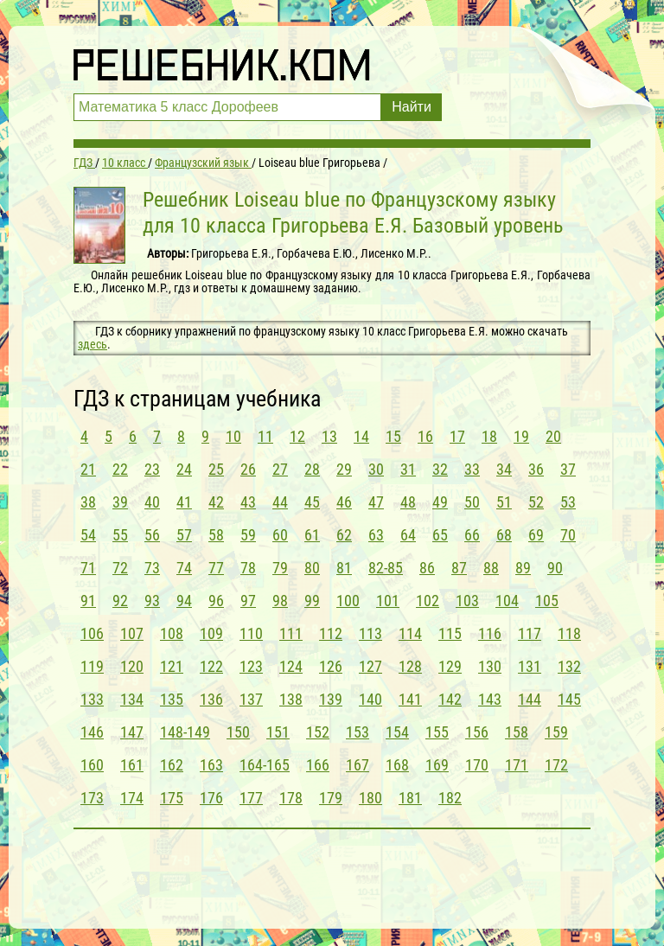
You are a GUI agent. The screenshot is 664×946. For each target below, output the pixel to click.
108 (171, 633)
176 (211, 798)
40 (152, 502)
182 (450, 798)
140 (370, 699)
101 (387, 600)
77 (216, 568)
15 (393, 436)
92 (120, 600)
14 (361, 436)
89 (523, 568)
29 (344, 469)
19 (521, 436)
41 (184, 502)
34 (504, 469)
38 (88, 502)
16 (425, 436)
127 (370, 666)
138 (291, 699)
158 (516, 732)
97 (248, 600)
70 (568, 535)
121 (171, 666)
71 (88, 568)
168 (397, 765)
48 (408, 502)
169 (437, 765)
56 (152, 535)
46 (344, 502)
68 (504, 535)
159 (556, 732)
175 (171, 798)
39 (120, 502)
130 (489, 666)
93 (152, 600)
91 (88, 600)
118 (569, 633)
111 (291, 633)
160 (92, 765)
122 (211, 666)
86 (427, 568)
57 (184, 535)
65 (440, 535)
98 (280, 600)
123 (251, 666)
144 (529, 699)
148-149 (185, 732)
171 (516, 765)
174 (132, 798)
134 (132, 699)
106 (92, 633)
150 (238, 732)
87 (459, 568)
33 (472, 469)
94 (184, 600)
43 (248, 502)
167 (357, 765)
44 (280, 502)
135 (171, 699)
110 (251, 633)
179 (330, 798)
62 (344, 535)
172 (556, 765)
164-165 (264, 765)
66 (472, 535)
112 (330, 633)
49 (440, 502)
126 (330, 666)
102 (427, 600)
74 (184, 568)
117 (529, 633)
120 (132, 666)
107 (132, 633)
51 (504, 502)
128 (410, 666)
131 (529, 666)
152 (317, 732)
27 (280, 469)
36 (536, 469)
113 (370, 633)
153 (357, 732)
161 (132, 765)
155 (437, 732)
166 (317, 765)
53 (568, 502)
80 (312, 568)
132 (569, 666)
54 (88, 535)
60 (280, 535)
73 (152, 568)
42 (216, 502)
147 (132, 732)
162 (171, 765)
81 (344, 568)
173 (92, 798)
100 (348, 600)
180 (370, 798)
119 (92, 666)
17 (457, 436)
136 (211, 699)
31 (408, 469)
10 (233, 436)
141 (410, 699)
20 (553, 436)
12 (297, 436)
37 (568, 469)
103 (467, 600)
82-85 (385, 568)
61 (312, 535)
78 (248, 568)
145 (569, 699)
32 (440, 469)
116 (489, 633)
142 (450, 699)
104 (507, 600)
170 (476, 765)
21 (88, 469)
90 (555, 568)
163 (211, 765)
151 (278, 732)
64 (408, 535)
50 (472, 502)
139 (330, 699)
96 (216, 600)
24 (184, 469)
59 (248, 535)
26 (248, 469)
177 (251, 798)
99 (312, 600)
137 (251, 699)
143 (489, 699)
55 (120, 535)
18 (489, 436)
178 (291, 798)
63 (376, 535)
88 (491, 568)
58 (216, 535)
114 (410, 633)
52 (536, 502)
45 (312, 502)
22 (120, 469)
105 (547, 600)
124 (291, 666)
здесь (92, 344)
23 (152, 469)
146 (92, 732)
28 (312, 469)
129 (450, 666)
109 (211, 633)
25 (216, 469)
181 (410, 798)
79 (280, 568)
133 (92, 699)
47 (376, 502)
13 (329, 436)
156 (476, 732)
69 (536, 535)
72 (120, 568)
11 (265, 436)
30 (376, 469)
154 (397, 732)
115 (450, 633)
